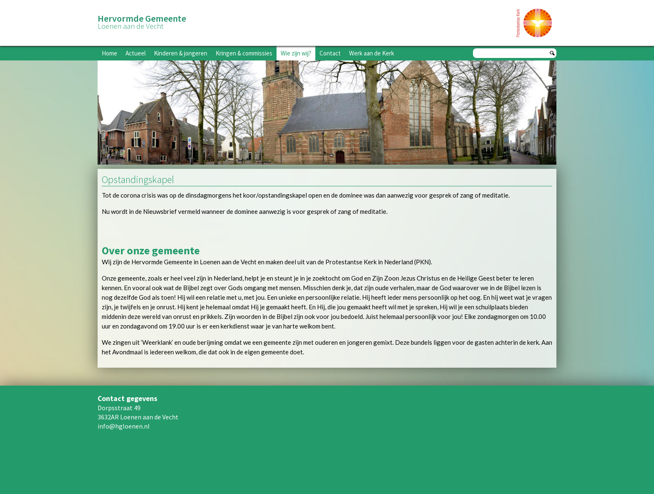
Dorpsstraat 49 (119, 408)
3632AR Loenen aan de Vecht (138, 417)
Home (109, 53)
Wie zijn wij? (296, 53)
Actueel (136, 53)
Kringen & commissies (244, 53)
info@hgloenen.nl (124, 426)
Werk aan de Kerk (371, 53)
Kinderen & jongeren (180, 53)
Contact (330, 53)
